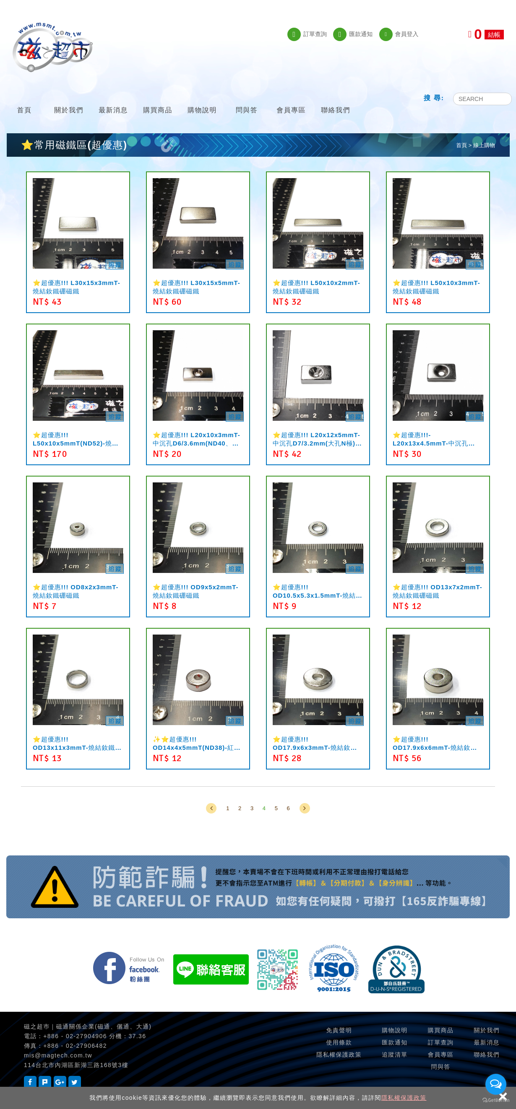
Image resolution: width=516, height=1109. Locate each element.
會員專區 (291, 100)
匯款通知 (353, 34)
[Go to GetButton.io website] (495, 1100)
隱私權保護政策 (404, 1097)
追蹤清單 (395, 1054)
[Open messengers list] (495, 1084)
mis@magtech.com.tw (58, 1055)
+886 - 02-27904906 (75, 1036)
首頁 (24, 100)
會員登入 (399, 34)
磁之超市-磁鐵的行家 (52, 47)
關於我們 (68, 100)
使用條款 (339, 1042)
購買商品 (157, 100)
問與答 (246, 100)
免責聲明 (339, 1030)
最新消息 (113, 100)
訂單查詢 (307, 34)
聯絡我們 (335, 100)
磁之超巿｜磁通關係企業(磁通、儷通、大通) (87, 1026)
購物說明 (202, 100)
